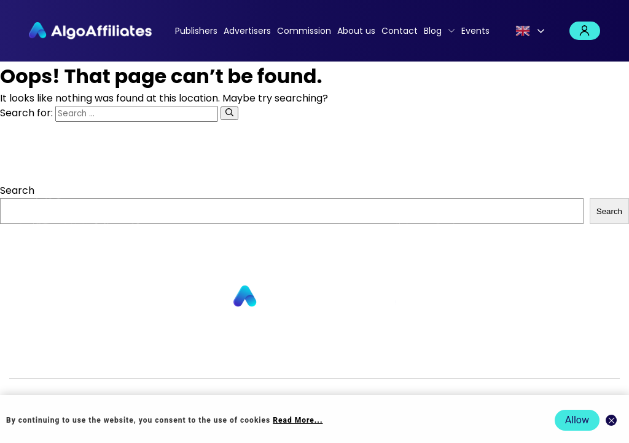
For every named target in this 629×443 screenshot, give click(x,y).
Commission (304, 31)
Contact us (203, 358)
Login (584, 31)
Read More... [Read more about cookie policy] (297, 420)
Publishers (196, 31)
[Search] (229, 113)
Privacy (353, 358)
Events (475, 31)
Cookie (387, 358)
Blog (433, 31)
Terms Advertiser (525, 358)
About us (356, 31)
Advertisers (247, 31)
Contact (399, 31)
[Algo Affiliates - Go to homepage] (90, 31)
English (522, 30)
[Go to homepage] (314, 296)
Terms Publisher (444, 358)
